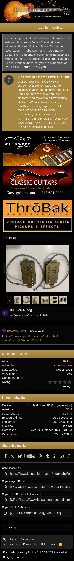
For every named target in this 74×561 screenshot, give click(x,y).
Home (52, 544)
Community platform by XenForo (35, 552)
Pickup (67, 361)
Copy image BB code (14, 481)
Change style (28, 539)
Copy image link (11, 467)
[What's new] (69, 27)
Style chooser (10, 539)
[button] (5, 27)
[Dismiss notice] (68, 38)
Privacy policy (30, 544)
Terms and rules (11, 544)
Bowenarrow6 (21, 315)
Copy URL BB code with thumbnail (21, 494)
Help (43, 544)
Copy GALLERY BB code (16, 507)
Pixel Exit (20, 557)
